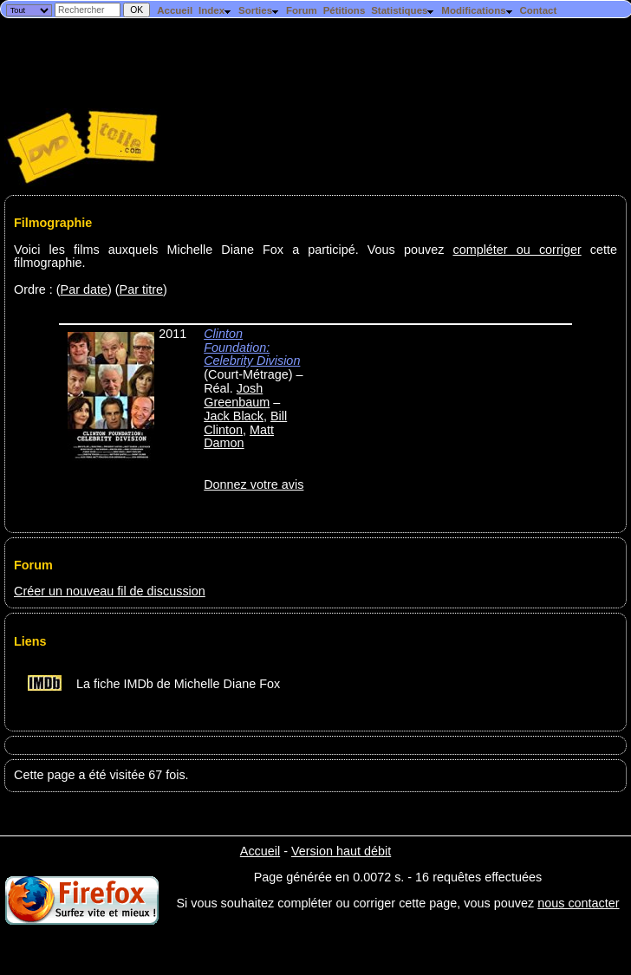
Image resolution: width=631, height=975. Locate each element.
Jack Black (233, 416)
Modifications (477, 10)
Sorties (259, 10)
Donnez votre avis (253, 484)
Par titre (141, 289)
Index (215, 10)
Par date (84, 289)
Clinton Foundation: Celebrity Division (252, 347)
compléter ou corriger (516, 250)
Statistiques (403, 10)
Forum (301, 10)
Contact (537, 10)
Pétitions (344, 10)
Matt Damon (239, 437)
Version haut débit (341, 851)
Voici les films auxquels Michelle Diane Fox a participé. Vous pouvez (233, 250)
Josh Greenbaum (237, 395)
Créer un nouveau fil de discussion (109, 591)
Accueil (174, 10)
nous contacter (578, 903)
